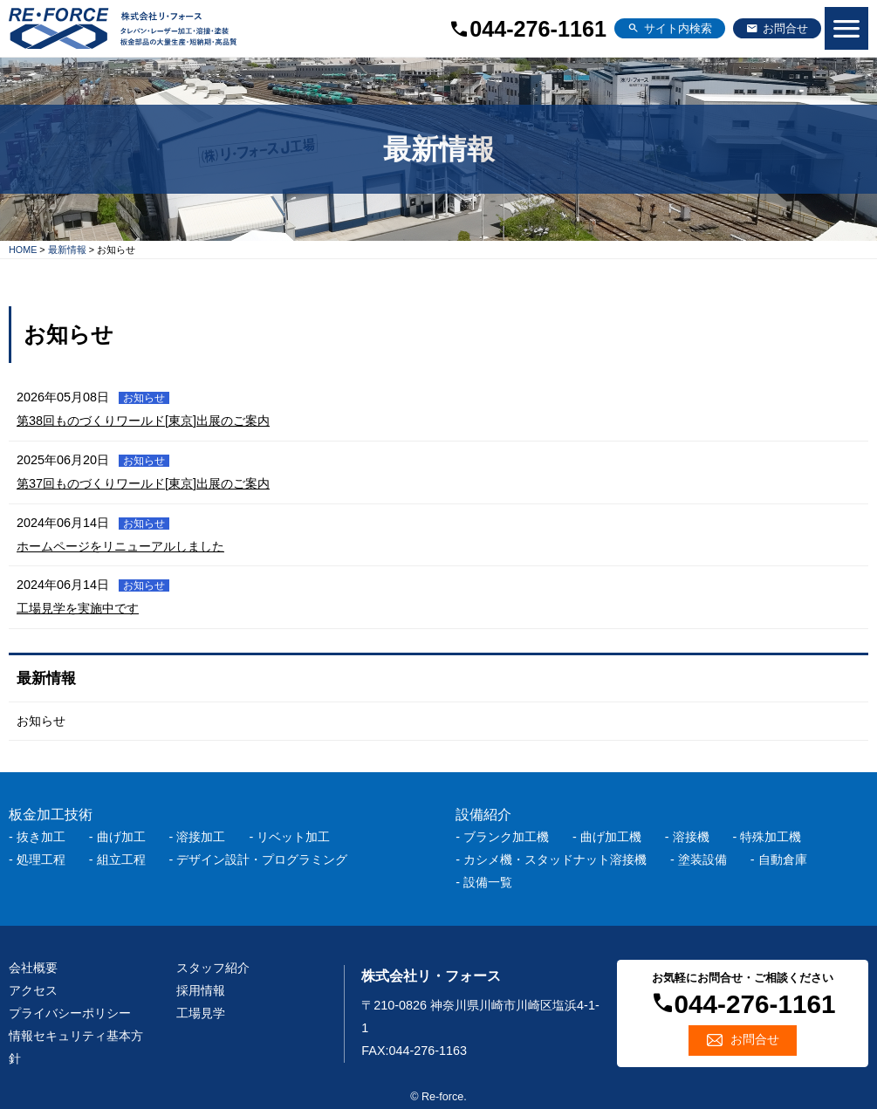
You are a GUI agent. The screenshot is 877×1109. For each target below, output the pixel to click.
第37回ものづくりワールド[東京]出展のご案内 (143, 483)
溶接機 (691, 837)
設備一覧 (487, 882)
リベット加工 (293, 837)
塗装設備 (702, 859)
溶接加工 (200, 837)
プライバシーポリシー (70, 1013)
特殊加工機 (770, 837)
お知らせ (41, 721)
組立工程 (121, 859)
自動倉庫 (782, 859)
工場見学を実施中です (78, 608)
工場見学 (200, 1013)
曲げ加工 (121, 837)
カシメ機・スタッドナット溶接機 (555, 859)
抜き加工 (41, 837)
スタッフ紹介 (213, 968)
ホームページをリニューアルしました (120, 546)
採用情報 (200, 990)
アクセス (33, 990)
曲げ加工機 (610, 837)
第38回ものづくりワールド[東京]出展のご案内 (143, 421)
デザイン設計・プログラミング (261, 859)
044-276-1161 (537, 29)
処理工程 (41, 859)
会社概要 (33, 968)
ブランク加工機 (506, 837)
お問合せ (785, 29)
